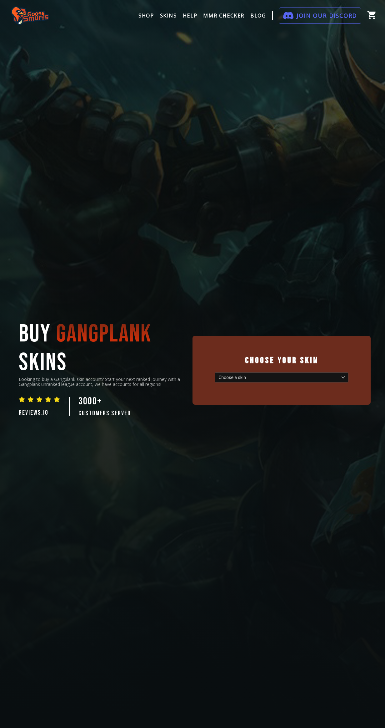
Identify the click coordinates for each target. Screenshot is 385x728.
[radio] (22, 399)
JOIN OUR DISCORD (327, 15)
